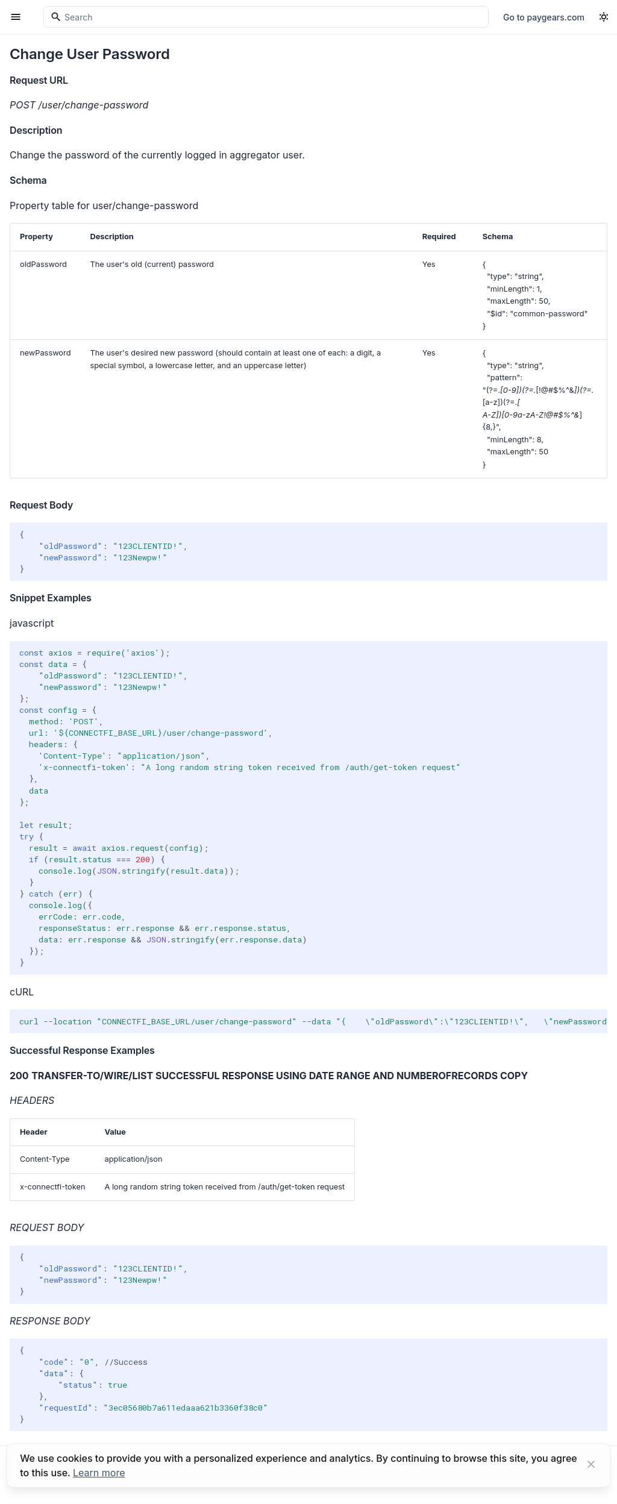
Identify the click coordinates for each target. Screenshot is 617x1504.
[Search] (266, 17)
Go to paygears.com (543, 17)
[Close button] (591, 1465)
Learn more (99, 1473)
